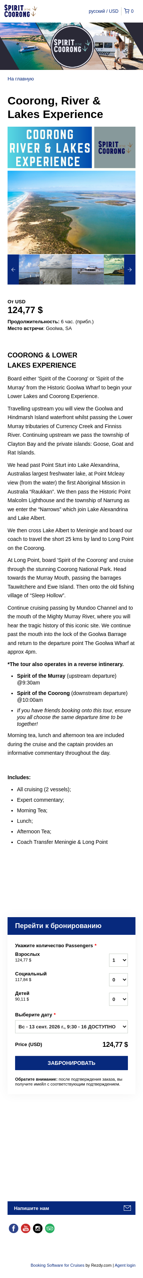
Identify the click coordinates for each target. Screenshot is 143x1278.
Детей (49, 996)
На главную (21, 79)
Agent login (125, 1265)
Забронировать (71, 1063)
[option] (24, 269)
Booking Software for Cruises (58, 1265)
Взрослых (49, 957)
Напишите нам (31, 1208)
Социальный (49, 977)
